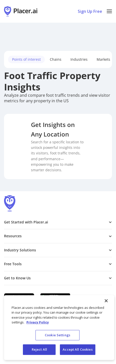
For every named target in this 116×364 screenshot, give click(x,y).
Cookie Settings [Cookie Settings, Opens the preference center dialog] (57, 335)
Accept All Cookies (77, 349)
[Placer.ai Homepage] (20, 11)
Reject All (39, 349)
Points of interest (26, 59)
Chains (55, 59)
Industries (79, 59)
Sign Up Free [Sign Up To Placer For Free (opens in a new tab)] (90, 11)
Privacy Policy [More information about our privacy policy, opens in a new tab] (37, 322)
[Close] (106, 300)
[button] (109, 11)
